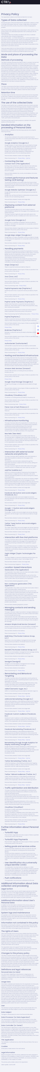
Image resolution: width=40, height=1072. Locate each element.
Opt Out (28, 158)
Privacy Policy (21, 158)
